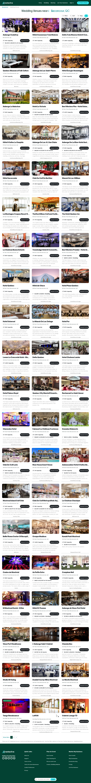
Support (26, 758)
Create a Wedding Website (53, 764)
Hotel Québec (8, 286)
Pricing (70, 764)
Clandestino (67, 644)
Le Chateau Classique (71, 501)
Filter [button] (65, 15)
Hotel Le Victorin (39, 106)
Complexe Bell (68, 572)
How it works (50, 755)
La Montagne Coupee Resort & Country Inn (20, 214)
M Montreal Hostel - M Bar (13, 608)
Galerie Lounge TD (69, 716)
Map (80, 15)
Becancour (5, 7)
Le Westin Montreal (70, 680)
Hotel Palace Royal (10, 393)
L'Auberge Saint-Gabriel (42, 644)
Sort (72, 15)
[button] (86, 15)
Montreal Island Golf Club (13, 501)
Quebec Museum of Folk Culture (16, 71)
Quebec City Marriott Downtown (45, 393)
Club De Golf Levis (10, 465)
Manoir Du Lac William (71, 178)
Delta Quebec (38, 357)
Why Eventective (73, 758)
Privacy (26, 770)
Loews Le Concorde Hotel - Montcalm (18, 357)
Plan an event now (51, 761)
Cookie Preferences (29, 767)
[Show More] (6, 737)
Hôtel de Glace (38, 286)
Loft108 (35, 716)
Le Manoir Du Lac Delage (42, 321)
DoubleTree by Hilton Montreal (44, 680)
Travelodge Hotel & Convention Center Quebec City (53, 250)
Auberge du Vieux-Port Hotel (73, 608)
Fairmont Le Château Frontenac (45, 429)
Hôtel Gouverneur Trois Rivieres (45, 35)
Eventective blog (73, 761)
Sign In (72, 2)
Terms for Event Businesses (31, 764)
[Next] (16, 737)
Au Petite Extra (38, 572)
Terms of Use (27, 761)
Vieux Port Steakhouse (12, 644)
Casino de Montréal (11, 572)
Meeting (53, 2)
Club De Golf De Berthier (42, 178)
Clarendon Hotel (9, 429)
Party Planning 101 (51, 758)
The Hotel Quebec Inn (71, 214)
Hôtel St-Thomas (39, 608)
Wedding (46, 2)
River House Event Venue (42, 465)
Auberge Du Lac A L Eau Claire (44, 142)
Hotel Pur (65, 321)
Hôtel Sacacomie (10, 178)
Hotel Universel (9, 321)
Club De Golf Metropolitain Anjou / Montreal (50, 501)
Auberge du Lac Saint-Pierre (44, 71)
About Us (26, 755)
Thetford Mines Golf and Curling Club (47, 214)
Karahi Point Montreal (71, 536)
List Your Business (62, 2)
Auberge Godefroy (10, 35)
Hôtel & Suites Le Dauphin (13, 142)
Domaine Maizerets (70, 429)
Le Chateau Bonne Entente (14, 250)
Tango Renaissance (11, 716)
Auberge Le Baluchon (11, 106)
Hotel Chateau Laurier (71, 357)
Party (40, 2)
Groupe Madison (39, 536)
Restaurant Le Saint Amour (73, 393)
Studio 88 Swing (9, 680)
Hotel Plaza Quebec (70, 286)
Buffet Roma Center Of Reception (16, 536)
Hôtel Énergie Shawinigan (72, 71)
